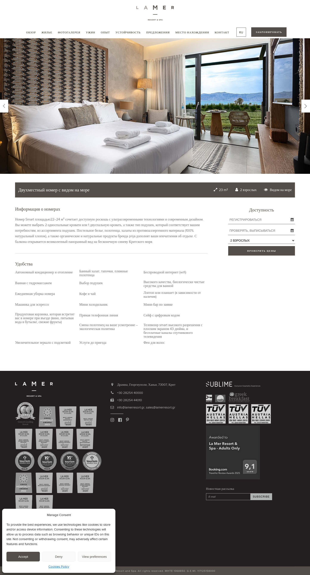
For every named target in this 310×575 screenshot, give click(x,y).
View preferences (94, 556)
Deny (58, 556)
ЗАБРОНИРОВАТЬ (269, 32)
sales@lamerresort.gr (160, 407)
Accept (23, 556)
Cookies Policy (58, 566)
